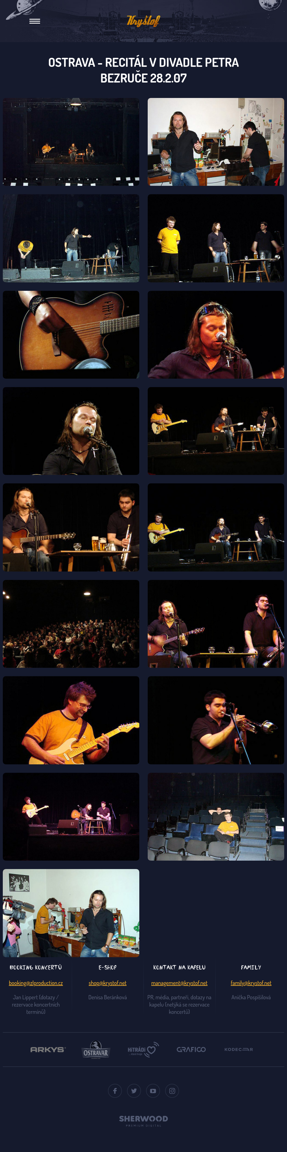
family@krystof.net (251, 982)
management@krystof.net (179, 982)
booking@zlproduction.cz (36, 982)
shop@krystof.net (108, 982)
